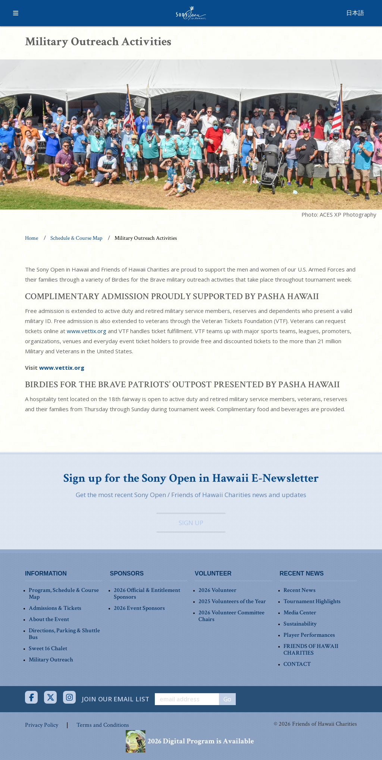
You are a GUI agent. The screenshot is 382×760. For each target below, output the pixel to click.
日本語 (355, 13)
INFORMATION (46, 573)
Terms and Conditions (102, 725)
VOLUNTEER (213, 573)
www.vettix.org (86, 331)
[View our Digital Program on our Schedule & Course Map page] (191, 740)
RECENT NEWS (302, 573)
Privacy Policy (41, 725)
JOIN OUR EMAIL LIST (115, 699)
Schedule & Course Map (76, 238)
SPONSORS (127, 573)
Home (31, 238)
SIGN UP (191, 522)
